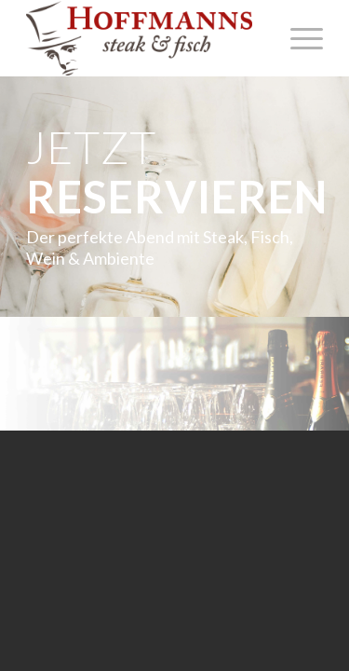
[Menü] (297, 38)
